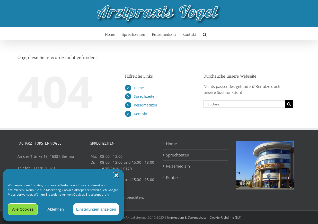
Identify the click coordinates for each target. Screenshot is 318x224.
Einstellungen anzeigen (96, 209)
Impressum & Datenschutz (186, 217)
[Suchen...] (244, 104)
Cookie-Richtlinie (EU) (225, 217)
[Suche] (289, 104)
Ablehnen (55, 209)
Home (139, 87)
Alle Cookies (22, 209)
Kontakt (140, 113)
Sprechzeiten (145, 96)
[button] (116, 175)
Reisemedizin (145, 105)
